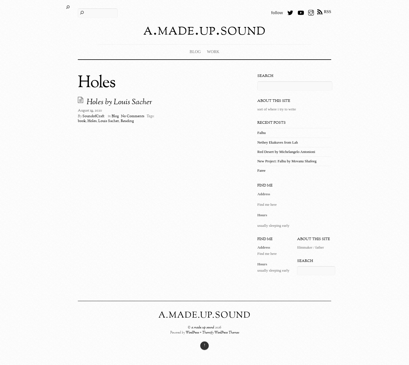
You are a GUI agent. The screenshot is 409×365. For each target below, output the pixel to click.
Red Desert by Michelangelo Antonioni (286, 152)
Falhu (261, 133)
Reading (127, 121)
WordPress (192, 332)
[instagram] (311, 11)
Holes (92, 121)
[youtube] (300, 11)
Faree (261, 170)
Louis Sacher (108, 121)
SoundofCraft (93, 116)
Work (213, 51)
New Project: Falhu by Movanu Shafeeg (286, 161)
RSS (327, 11)
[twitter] (290, 11)
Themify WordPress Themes (220, 332)
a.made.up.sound (202, 327)
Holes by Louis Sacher (119, 102)
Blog (195, 51)
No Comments (132, 116)
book (82, 121)
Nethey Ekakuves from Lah (277, 142)
